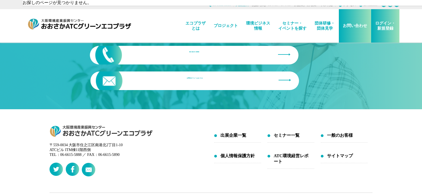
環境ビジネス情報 (258, 25)
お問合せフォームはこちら (273, 54)
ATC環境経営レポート (291, 126)
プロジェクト (226, 25)
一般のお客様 (340, 102)
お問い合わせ (355, 25)
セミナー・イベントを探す (292, 25)
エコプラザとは (195, 25)
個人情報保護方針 (237, 123)
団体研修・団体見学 (325, 25)
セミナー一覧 (287, 102)
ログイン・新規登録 (385, 25)
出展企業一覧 (233, 102)
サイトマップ (340, 123)
